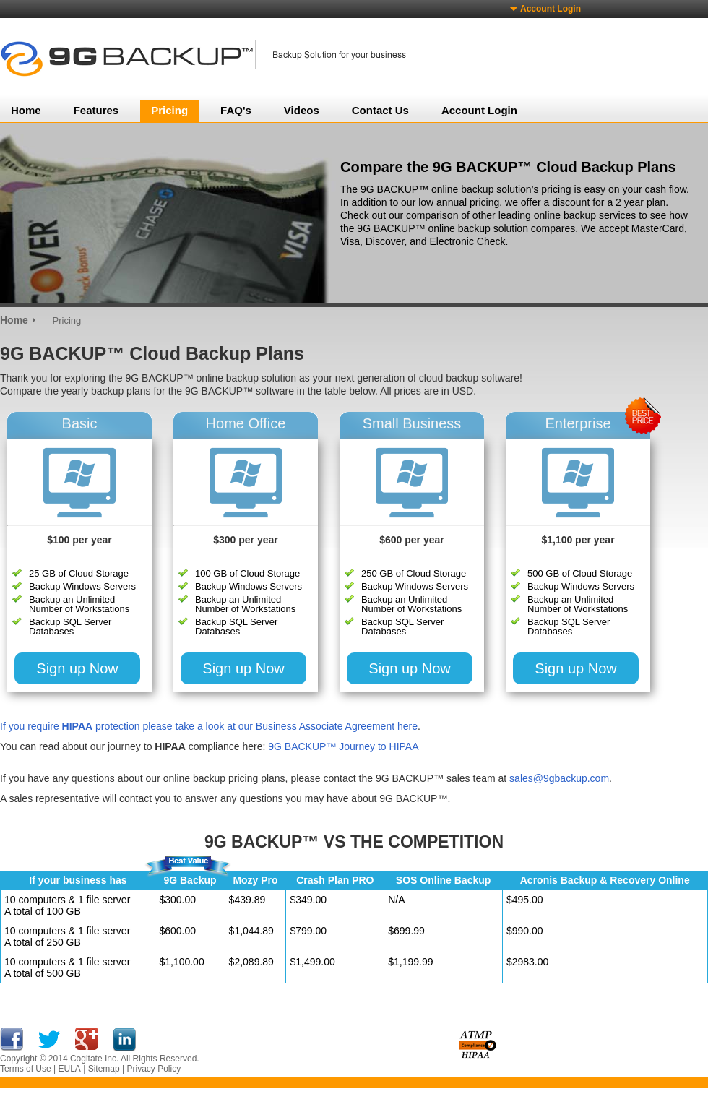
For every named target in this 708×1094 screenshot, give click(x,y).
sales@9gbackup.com (559, 778)
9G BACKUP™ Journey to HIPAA (343, 746)
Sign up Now (77, 668)
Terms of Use (25, 1069)
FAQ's (235, 110)
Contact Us (380, 110)
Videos (301, 110)
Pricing (169, 110)
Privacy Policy (153, 1069)
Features (96, 110)
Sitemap (104, 1069)
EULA (69, 1069)
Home (26, 110)
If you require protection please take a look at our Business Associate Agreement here (209, 726)
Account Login (550, 9)
